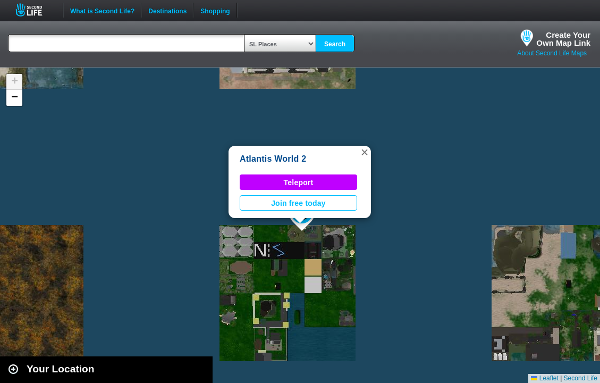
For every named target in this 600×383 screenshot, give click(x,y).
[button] (364, 152)
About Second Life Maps (552, 53)
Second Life (35, 10)
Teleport (299, 182)
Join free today (298, 203)
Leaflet (544, 378)
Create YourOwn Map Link (563, 38)
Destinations (167, 10)
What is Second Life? (102, 10)
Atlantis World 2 (273, 158)
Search (334, 44)
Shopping (215, 10)
